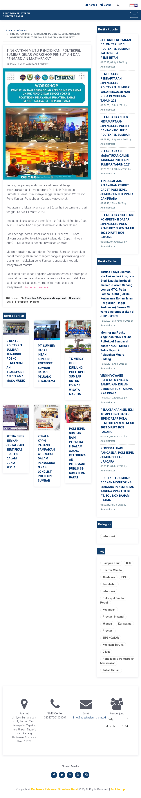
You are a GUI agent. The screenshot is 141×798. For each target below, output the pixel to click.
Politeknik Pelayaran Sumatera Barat (54, 789)
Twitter (35, 301)
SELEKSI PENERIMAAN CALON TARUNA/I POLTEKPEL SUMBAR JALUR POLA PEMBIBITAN (115, 48)
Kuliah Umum (111, 670)
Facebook (21, 301)
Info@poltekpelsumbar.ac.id (89, 717)
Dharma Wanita (112, 570)
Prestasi (108, 630)
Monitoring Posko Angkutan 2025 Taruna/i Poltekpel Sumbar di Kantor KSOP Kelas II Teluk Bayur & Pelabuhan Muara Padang (116, 346)
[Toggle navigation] (134, 15)
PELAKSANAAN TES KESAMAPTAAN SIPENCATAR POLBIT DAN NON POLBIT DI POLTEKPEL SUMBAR (115, 126)
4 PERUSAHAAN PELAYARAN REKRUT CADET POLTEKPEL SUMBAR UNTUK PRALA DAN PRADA (116, 189)
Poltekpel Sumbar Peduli (113, 600)
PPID (124, 577)
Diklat (106, 651)
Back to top (118, 789)
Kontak (91, 4)
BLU (128, 563)
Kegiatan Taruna (113, 644)
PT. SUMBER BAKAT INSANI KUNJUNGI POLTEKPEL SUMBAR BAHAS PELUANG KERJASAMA (46, 363)
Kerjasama (124, 623)
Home (9, 30)
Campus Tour (111, 563)
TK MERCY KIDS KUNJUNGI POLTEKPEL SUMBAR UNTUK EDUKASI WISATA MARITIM (77, 376)
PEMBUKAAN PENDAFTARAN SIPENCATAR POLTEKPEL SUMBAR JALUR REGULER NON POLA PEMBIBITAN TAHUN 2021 (115, 87)
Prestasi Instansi (113, 616)
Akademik (109, 577)
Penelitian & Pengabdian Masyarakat (117, 661)
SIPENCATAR (111, 637)
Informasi (22, 30)
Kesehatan (109, 584)
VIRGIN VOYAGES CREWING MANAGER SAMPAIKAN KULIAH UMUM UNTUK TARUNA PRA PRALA (116, 384)
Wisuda (107, 623)
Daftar (105, 4)
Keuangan (109, 609)
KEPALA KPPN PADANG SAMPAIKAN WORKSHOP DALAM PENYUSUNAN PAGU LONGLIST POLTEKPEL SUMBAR (46, 458)
